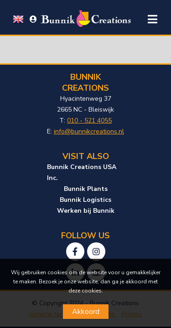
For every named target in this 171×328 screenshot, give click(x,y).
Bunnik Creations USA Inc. (81, 172)
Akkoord (85, 312)
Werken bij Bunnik (85, 210)
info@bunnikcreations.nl (89, 131)
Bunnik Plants (86, 188)
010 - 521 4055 (89, 120)
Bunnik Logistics (85, 199)
